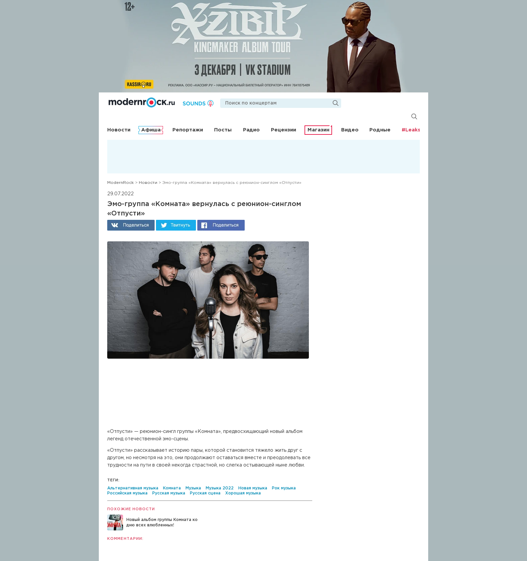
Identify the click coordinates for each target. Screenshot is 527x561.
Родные (380, 130)
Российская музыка (127, 493)
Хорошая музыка (243, 493)
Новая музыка (252, 488)
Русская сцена (205, 493)
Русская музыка (168, 493)
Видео (350, 130)
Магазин (318, 130)
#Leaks (411, 130)
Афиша (151, 130)
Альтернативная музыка (132, 488)
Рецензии (283, 130)
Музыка (193, 488)
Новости (118, 130)
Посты (223, 130)
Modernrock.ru (141, 102)
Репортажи (187, 130)
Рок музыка (284, 488)
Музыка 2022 (220, 488)
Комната (172, 488)
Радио (251, 130)
